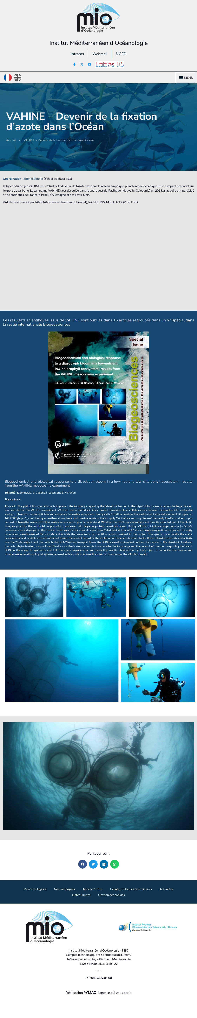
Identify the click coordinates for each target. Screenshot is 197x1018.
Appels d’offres (92, 890)
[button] (181, 78)
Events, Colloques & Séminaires (131, 890)
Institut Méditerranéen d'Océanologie (98, 43)
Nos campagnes (64, 890)
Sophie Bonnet (33, 179)
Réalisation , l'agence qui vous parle (98, 994)
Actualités (166, 890)
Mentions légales (34, 890)
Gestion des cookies (111, 896)
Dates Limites (81, 896)
